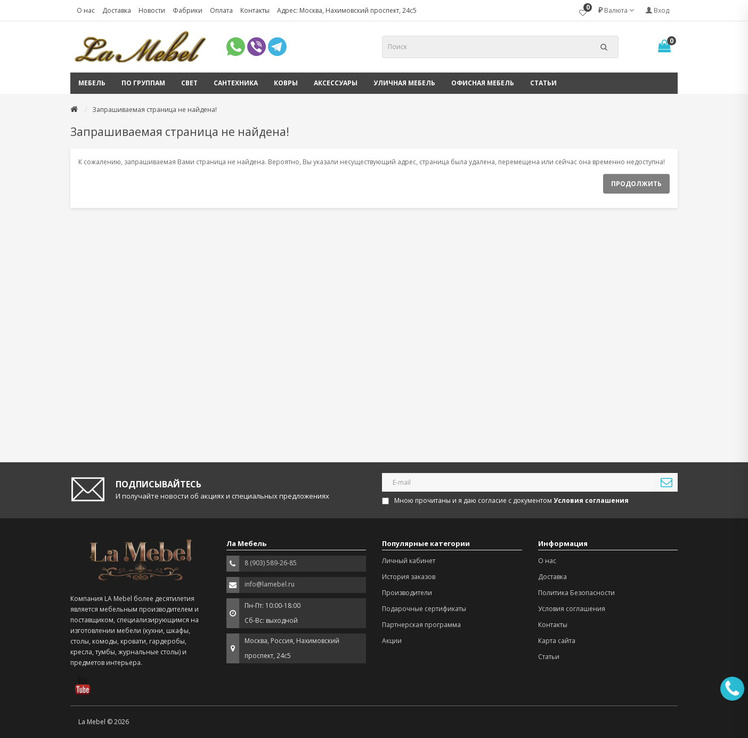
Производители (407, 592)
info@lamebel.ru (270, 584)
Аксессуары (335, 82)
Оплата (221, 10)
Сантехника (236, 82)
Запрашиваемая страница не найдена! (154, 109)
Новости (152, 10)
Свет (189, 82)
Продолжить (636, 183)
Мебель (91, 82)
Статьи (543, 82)
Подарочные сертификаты (424, 608)
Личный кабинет (408, 560)
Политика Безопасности (576, 592)
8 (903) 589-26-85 (271, 562)
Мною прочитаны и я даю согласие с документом (506, 500)
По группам (143, 82)
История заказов (408, 576)
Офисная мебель (482, 82)
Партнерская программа (421, 624)
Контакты (255, 10)
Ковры (286, 82)
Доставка (116, 10)
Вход (657, 10)
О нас (86, 10)
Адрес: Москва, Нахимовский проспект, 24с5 (347, 10)
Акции (392, 640)
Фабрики (187, 10)
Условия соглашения (571, 608)
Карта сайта (556, 640)
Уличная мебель (404, 82)
